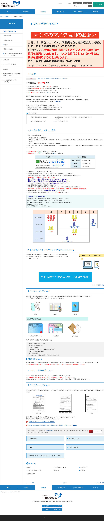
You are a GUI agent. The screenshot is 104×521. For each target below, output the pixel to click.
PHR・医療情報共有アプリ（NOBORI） (10, 81)
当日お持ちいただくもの (85, 117)
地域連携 (95, 11)
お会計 (31, 447)
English (60, 3)
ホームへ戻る (31, 482)
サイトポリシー (4, 492)
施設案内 (56, 470)
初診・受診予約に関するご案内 (39, 117)
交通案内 (82, 470)
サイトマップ (68, 3)
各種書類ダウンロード (60, 467)
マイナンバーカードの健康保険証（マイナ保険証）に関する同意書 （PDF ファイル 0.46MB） (53, 425)
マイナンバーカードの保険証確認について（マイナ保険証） (46, 456)
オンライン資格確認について (38, 121)
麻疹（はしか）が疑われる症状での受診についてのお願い (53, 78)
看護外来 (5, 69)
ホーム (9, 11)
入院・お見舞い (60, 11)
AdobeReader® (49, 430)
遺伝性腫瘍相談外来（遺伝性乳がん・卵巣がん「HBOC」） (13, 74)
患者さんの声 (31, 473)
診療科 (29, 467)
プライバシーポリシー (16, 492)
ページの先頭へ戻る (99, 285)
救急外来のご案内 (74, 438)
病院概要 (26, 11)
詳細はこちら (58, 101)
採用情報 (98, 4)
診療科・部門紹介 (78, 11)
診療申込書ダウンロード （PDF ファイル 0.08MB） (42, 422)
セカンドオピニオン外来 (9, 64)
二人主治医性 (84, 467)
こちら (48, 92)
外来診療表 (6, 60)
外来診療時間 (33, 438)
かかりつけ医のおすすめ (34, 470)
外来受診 (43, 11)
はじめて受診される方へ (9, 31)
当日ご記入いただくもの (61, 121)
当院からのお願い (74, 447)
